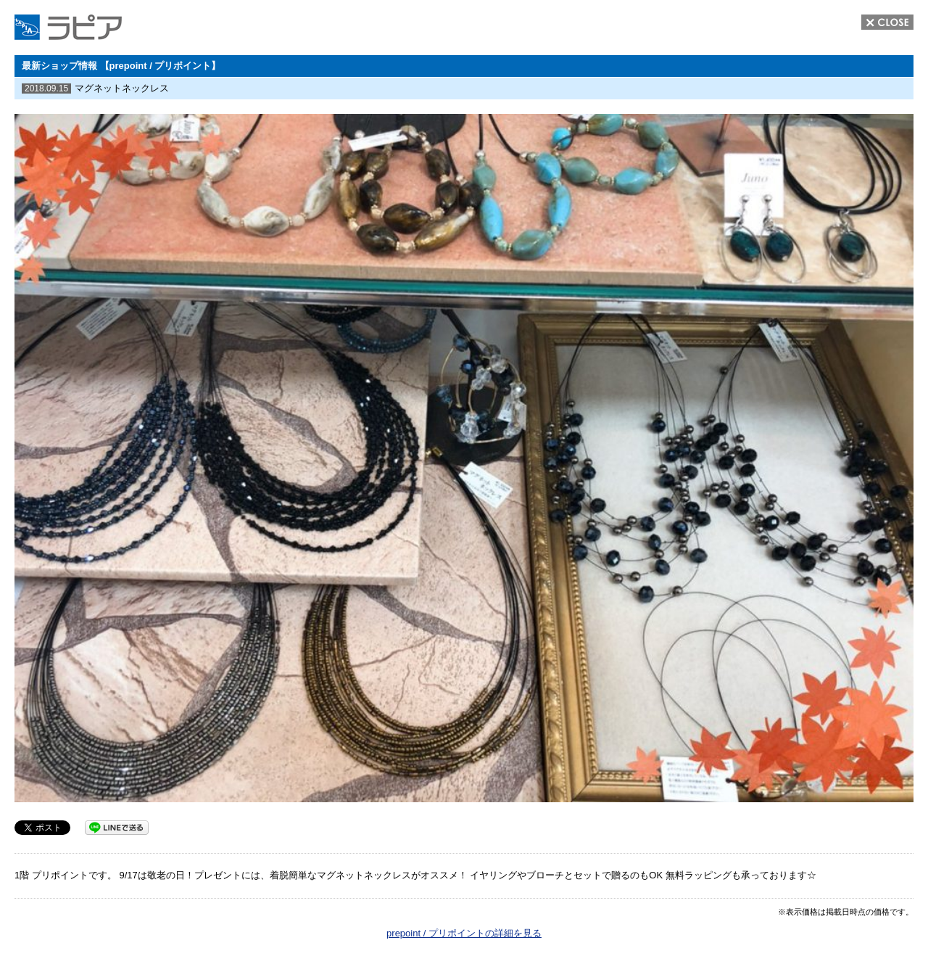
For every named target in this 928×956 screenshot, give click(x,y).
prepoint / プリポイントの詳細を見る (464, 933)
